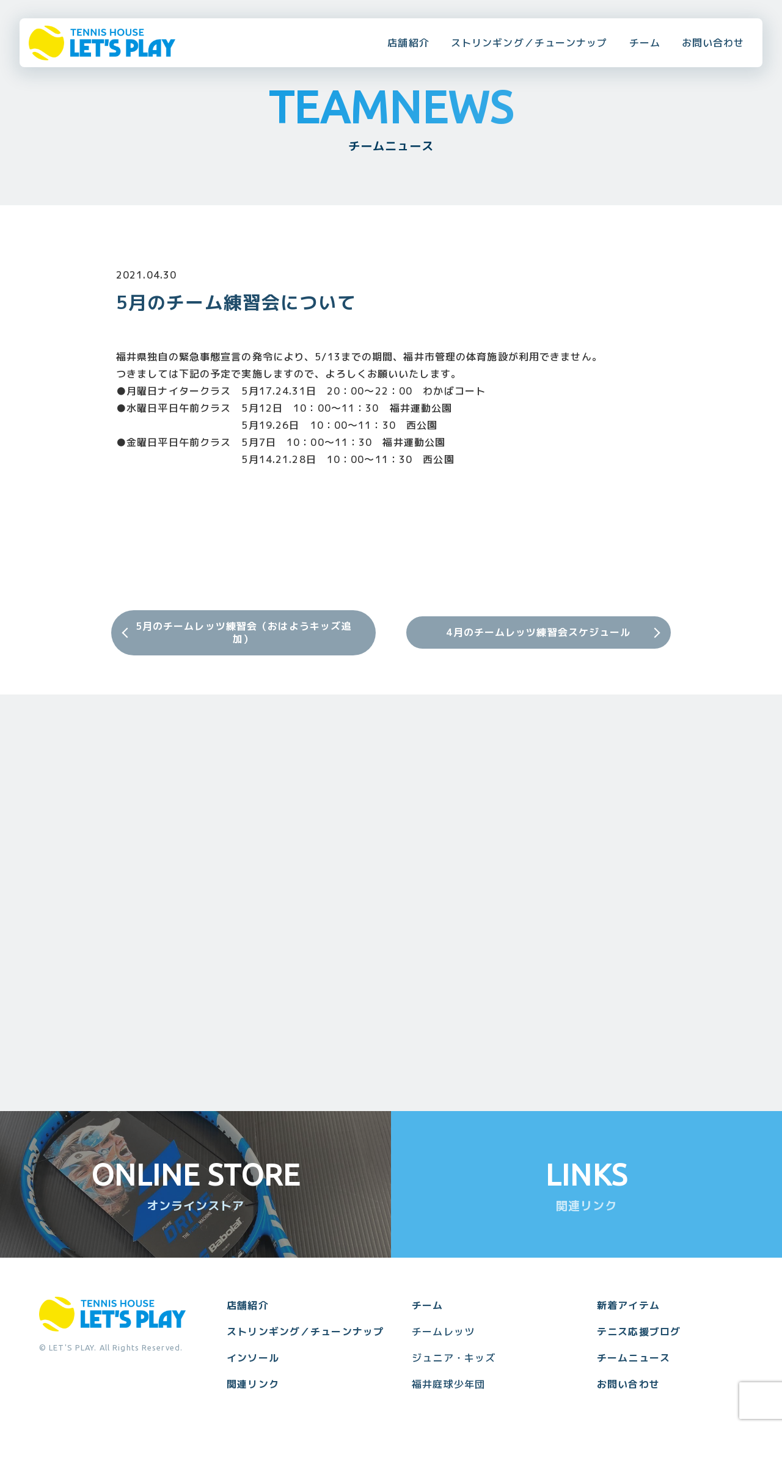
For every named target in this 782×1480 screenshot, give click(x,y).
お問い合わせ (713, 42)
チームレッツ (443, 1331)
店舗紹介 (408, 42)
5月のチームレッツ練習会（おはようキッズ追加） (244, 632)
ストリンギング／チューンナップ (529, 42)
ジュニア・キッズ (453, 1358)
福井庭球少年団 (448, 1384)
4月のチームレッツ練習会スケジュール (538, 632)
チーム (644, 42)
